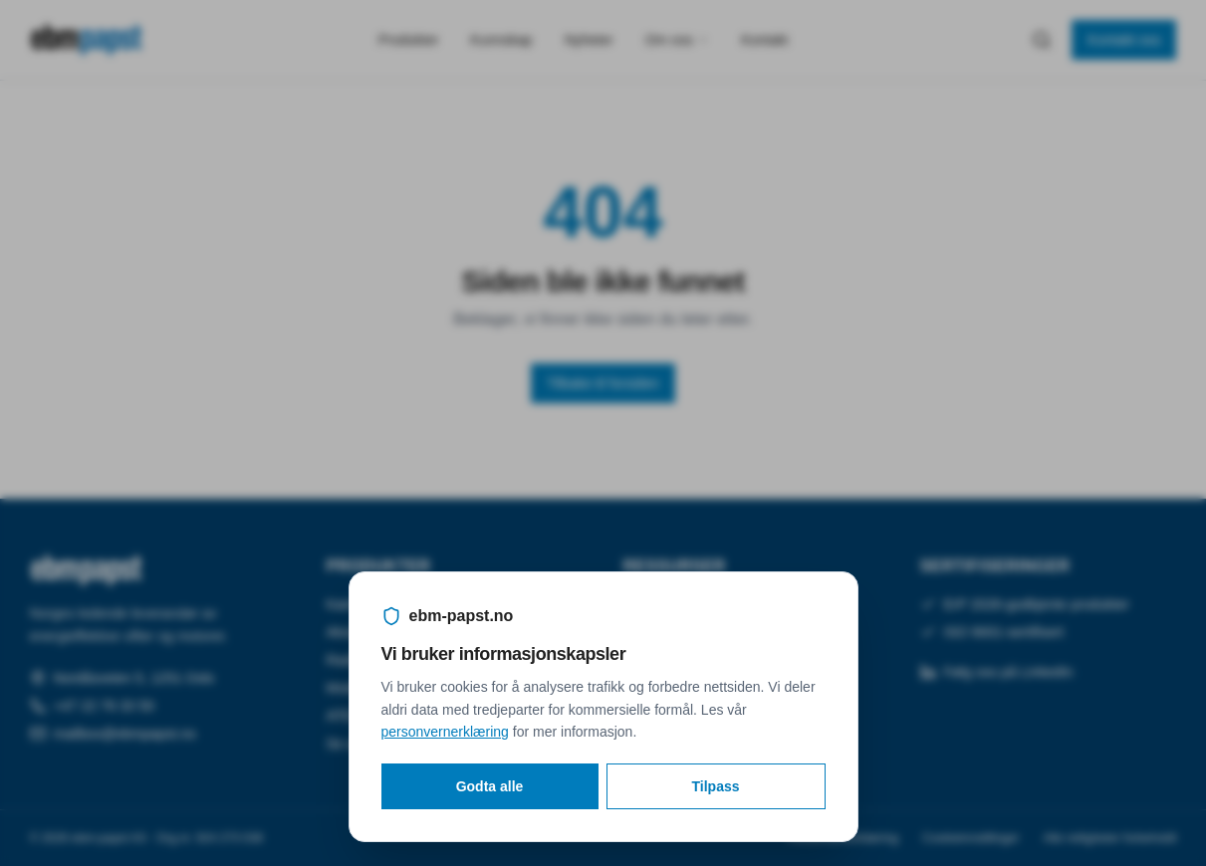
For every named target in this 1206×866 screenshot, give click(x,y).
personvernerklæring (445, 732)
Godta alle (490, 786)
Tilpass (716, 786)
